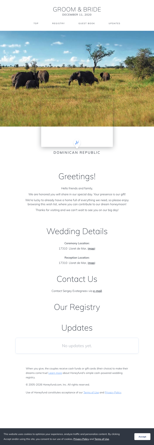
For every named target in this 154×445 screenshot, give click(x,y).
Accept (142, 436)
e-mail (97, 291)
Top (35, 23)
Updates (115, 23)
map (91, 248)
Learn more (55, 373)
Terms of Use (91, 392)
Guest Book (86, 23)
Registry (58, 23)
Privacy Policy (113, 392)
